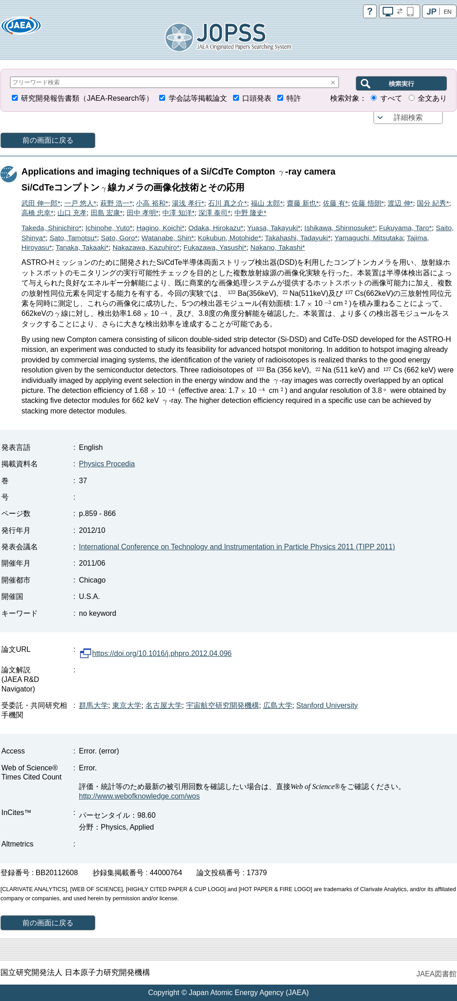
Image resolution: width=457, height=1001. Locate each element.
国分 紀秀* (433, 203)
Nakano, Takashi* (277, 247)
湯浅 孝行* (188, 203)
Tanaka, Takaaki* (82, 247)
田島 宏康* (107, 213)
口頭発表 (256, 98)
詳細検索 (408, 117)
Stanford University (327, 705)
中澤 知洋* (178, 213)
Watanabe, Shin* (167, 238)
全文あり (432, 98)
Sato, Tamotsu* (73, 238)
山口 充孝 (72, 213)
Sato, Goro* (119, 238)
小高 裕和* (152, 203)
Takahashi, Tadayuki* (298, 238)
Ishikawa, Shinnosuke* (339, 228)
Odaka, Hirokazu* (216, 228)
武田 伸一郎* (40, 203)
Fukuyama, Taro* (405, 228)
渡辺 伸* (400, 203)
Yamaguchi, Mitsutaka (368, 238)
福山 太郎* (267, 203)
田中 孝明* (143, 213)
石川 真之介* (227, 203)
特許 (293, 98)
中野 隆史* (250, 213)
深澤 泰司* (214, 213)
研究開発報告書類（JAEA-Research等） (87, 98)
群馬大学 (93, 705)
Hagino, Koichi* (160, 228)
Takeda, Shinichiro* (51, 228)
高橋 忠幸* (37, 213)
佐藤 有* (335, 203)
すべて (391, 98)
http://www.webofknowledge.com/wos (139, 796)
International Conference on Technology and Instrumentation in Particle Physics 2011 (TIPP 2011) (237, 547)
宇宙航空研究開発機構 (222, 705)
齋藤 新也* (303, 203)
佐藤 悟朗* (368, 203)
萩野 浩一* (116, 203)
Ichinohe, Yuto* (108, 228)
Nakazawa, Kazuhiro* (146, 247)
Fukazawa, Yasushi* (214, 247)
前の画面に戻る (47, 140)
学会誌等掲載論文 (198, 98)
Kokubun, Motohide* (229, 238)
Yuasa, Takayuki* (274, 228)
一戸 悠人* (80, 203)
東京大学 (126, 705)
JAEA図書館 (436, 974)
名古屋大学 (163, 705)
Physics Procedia (107, 464)
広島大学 (277, 705)
